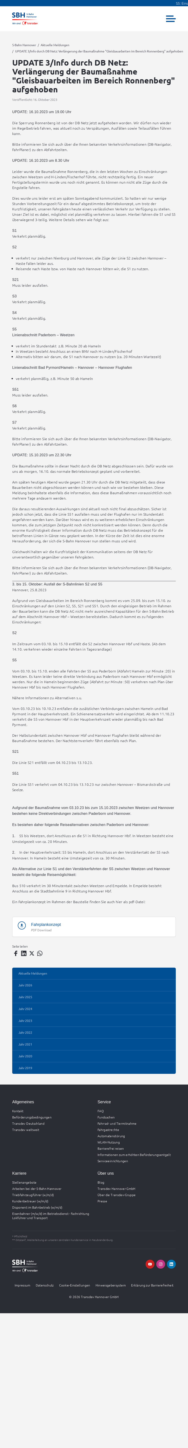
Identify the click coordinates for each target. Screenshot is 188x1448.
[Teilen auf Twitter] (31, 953)
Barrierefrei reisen (111, 1148)
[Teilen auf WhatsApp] (39, 953)
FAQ (101, 1111)
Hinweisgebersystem (111, 1285)
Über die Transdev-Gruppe (117, 1195)
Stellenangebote (24, 1182)
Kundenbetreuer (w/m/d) (30, 1201)
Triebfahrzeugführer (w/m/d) (33, 1195)
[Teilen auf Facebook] (15, 953)
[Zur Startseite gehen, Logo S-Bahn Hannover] (25, 18)
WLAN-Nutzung (109, 1142)
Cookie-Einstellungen (74, 1285)
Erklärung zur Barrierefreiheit (152, 1285)
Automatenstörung (111, 1136)
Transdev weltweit (25, 1129)
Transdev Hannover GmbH (117, 1188)
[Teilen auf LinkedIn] (23, 953)
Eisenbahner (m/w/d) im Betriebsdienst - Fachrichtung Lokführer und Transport (50, 1215)
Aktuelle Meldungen (55, 45)
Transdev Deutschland (28, 1123)
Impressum (22, 1285)
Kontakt (17, 1111)
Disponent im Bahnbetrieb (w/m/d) (37, 1207)
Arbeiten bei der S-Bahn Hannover (36, 1188)
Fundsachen (106, 1117)
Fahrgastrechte (108, 1129)
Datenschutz (45, 1285)
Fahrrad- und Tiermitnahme (117, 1123)
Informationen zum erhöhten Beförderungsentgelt (134, 1154)
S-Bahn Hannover (24, 45)
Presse (102, 1201)
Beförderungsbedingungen (32, 1117)
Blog (101, 1182)
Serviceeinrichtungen (113, 1161)
